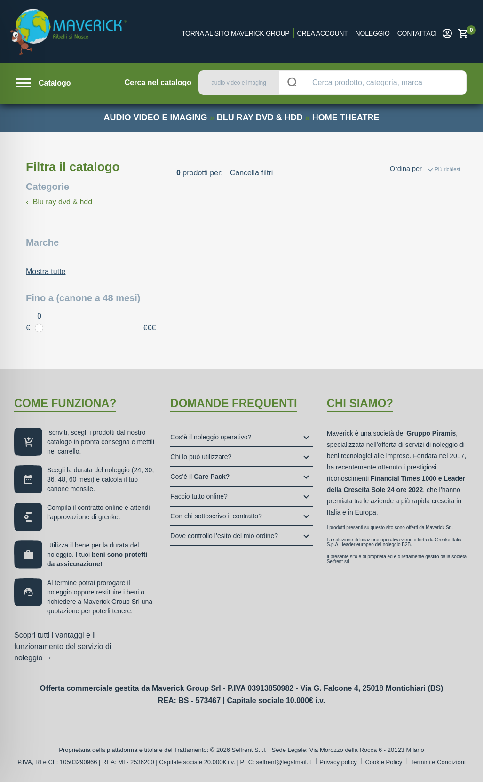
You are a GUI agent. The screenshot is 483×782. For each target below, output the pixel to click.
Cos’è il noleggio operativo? (210, 437)
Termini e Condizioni (438, 762)
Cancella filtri (251, 173)
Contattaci (417, 33)
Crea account (322, 33)
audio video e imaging (155, 117)
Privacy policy (337, 762)
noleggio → (33, 658)
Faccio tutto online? (198, 496)
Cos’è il (200, 476)
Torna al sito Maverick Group (236, 33)
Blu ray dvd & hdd (59, 202)
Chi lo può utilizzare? (200, 457)
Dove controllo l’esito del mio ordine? (224, 536)
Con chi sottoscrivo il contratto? (216, 516)
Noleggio (373, 33)
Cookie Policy (383, 762)
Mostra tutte (45, 271)
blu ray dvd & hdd (260, 117)
